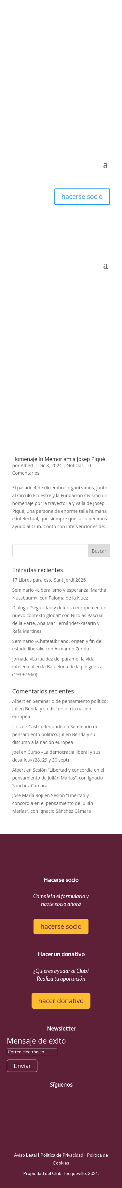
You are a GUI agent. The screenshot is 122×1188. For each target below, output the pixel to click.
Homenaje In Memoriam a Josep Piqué (58, 459)
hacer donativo (61, 1000)
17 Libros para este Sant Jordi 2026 (49, 580)
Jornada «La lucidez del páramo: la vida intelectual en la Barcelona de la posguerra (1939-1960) (57, 666)
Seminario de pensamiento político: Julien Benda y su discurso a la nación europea (60, 709)
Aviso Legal (25, 1155)
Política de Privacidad (61, 1155)
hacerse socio (82, 196)
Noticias (75, 465)
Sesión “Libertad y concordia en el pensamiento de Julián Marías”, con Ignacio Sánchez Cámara (58, 778)
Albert (27, 465)
